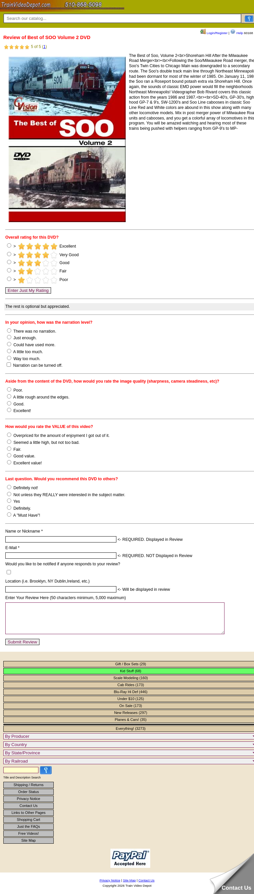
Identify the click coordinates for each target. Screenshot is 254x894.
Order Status (28, 798)
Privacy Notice (28, 805)
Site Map (28, 846)
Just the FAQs (28, 832)
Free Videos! (28, 839)
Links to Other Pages (29, 819)
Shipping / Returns (29, 791)
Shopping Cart (28, 825)
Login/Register (213, 33)
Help (236, 33)
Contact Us (28, 812)
